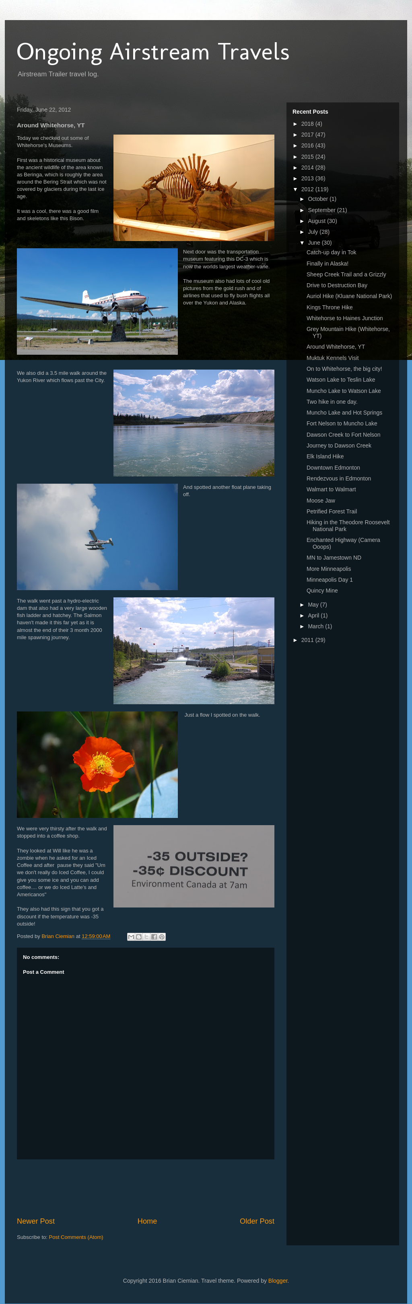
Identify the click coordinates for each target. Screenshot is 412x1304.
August (317, 221)
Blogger (277, 1280)
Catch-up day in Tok (331, 252)
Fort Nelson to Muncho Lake (342, 423)
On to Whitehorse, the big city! (344, 369)
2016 (308, 145)
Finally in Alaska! (327, 263)
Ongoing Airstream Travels (153, 51)
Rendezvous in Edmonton (339, 478)
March (316, 626)
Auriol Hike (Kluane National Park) (349, 296)
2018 (308, 124)
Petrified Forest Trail (332, 511)
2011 (308, 640)
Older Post (257, 1221)
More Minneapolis (329, 569)
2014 (308, 167)
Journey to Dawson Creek (339, 445)
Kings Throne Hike (330, 307)
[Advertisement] (163, 1188)
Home (147, 1221)
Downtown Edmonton (333, 467)
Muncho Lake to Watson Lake (344, 391)
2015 (308, 156)
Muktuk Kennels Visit (333, 358)
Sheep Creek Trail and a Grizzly (346, 274)
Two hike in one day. (332, 402)
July (313, 232)
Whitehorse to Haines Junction (345, 318)
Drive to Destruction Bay (337, 285)
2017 (308, 134)
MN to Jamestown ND (334, 557)
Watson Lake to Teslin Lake (341, 379)
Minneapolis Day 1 (330, 579)
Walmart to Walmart (331, 489)
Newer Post (36, 1221)
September (322, 210)
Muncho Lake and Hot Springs (344, 412)
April (314, 615)
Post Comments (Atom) (76, 1237)
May (314, 604)
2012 (308, 189)
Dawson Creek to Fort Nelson (344, 434)
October (319, 199)
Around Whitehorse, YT (336, 346)
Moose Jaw (321, 500)
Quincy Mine (322, 590)
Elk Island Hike (325, 456)
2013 (308, 178)
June (314, 242)
